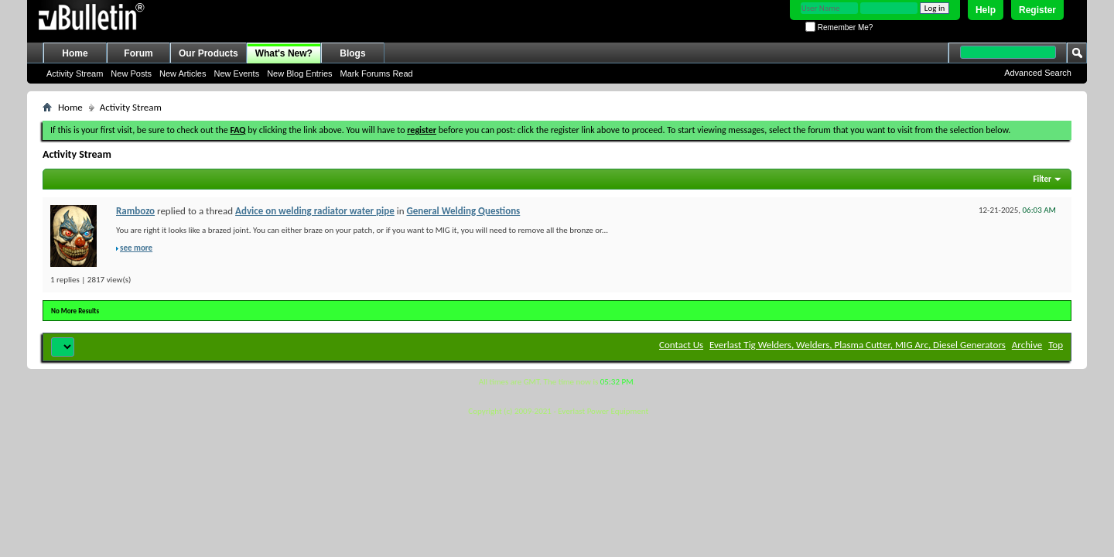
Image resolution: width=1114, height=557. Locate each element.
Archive (1027, 344)
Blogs (352, 53)
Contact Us (681, 344)
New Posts (131, 73)
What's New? (284, 53)
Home (74, 53)
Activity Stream (74, 73)
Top (1055, 344)
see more (136, 248)
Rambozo (135, 211)
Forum (138, 53)
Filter (1042, 179)
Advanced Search (1037, 72)
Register (1037, 10)
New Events (236, 73)
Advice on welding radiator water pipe (315, 211)
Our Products (208, 53)
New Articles (183, 73)
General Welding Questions (464, 211)
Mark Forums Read (376, 73)
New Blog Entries (299, 73)
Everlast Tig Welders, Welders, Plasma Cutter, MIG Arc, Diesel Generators (857, 344)
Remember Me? (839, 27)
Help (986, 10)
